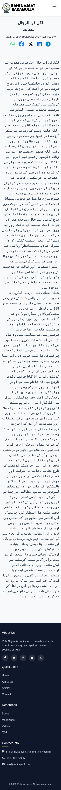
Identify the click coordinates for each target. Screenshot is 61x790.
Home (5, 675)
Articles (6, 688)
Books (5, 713)
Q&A (4, 732)
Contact (6, 694)
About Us (7, 681)
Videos (6, 726)
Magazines (8, 720)
